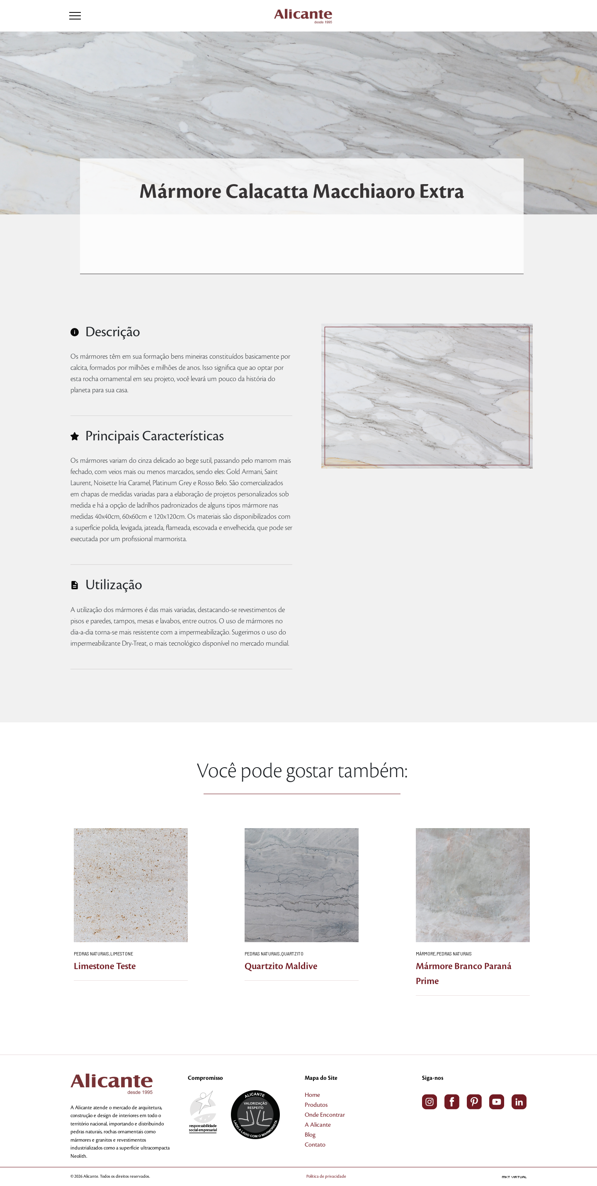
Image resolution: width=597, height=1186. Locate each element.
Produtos (316, 1105)
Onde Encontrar (325, 1115)
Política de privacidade (326, 1176)
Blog (310, 1135)
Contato (315, 1145)
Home (312, 1095)
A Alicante (318, 1125)
